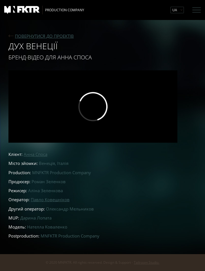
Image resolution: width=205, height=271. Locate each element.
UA (174, 10)
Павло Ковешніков (50, 199)
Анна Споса (35, 154)
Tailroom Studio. (146, 262)
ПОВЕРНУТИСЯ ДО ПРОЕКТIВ (44, 36)
